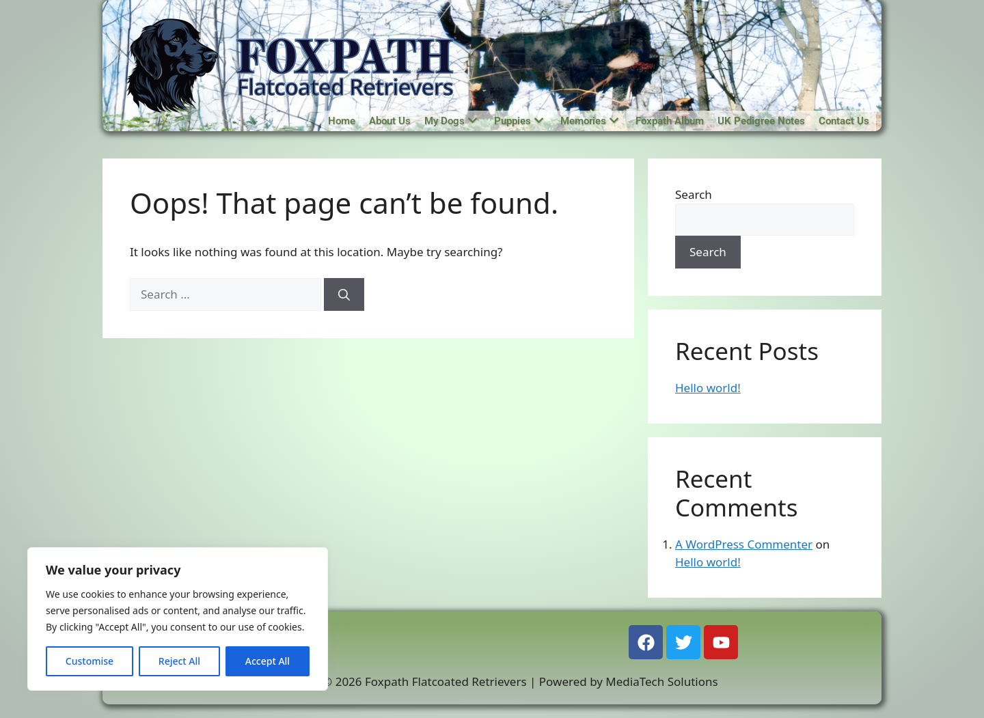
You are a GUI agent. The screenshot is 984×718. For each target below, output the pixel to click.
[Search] (344, 294)
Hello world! (708, 388)
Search (693, 194)
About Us (390, 121)
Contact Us (844, 121)
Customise (89, 660)
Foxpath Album (670, 121)
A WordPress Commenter (743, 544)
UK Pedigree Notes (761, 121)
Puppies (518, 121)
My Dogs (450, 121)
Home (341, 121)
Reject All (179, 660)
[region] (177, 619)
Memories (589, 121)
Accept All (267, 660)
